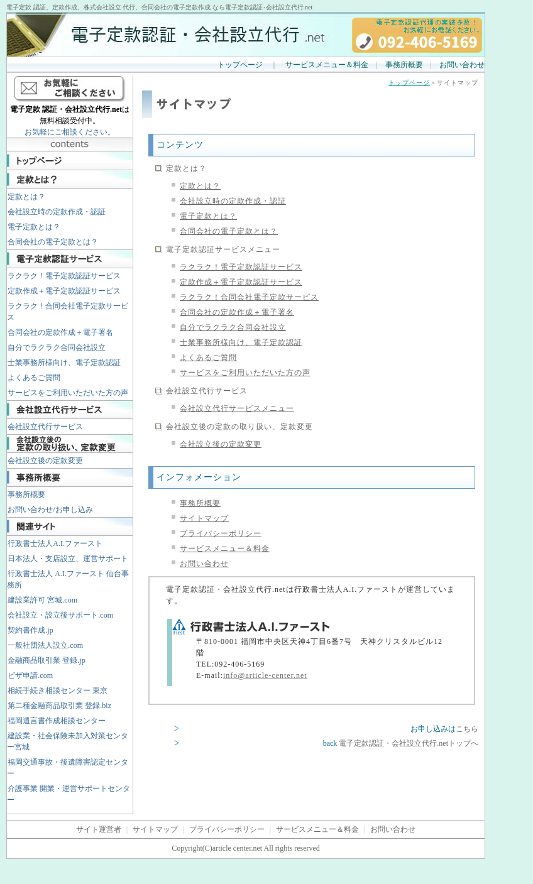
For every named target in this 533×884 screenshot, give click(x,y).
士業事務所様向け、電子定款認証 (64, 362)
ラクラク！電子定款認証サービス (64, 275)
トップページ (240, 64)
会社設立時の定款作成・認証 (57, 211)
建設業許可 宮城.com (42, 600)
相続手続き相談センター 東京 (57, 690)
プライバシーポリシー (220, 533)
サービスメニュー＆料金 (326, 64)
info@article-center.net (265, 675)
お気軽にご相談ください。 (70, 132)
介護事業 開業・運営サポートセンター (68, 794)
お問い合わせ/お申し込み (50, 509)
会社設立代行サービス (45, 426)
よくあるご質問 (34, 377)
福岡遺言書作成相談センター (57, 720)
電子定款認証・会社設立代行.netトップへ (408, 743)
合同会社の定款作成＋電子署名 (60, 332)
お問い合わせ (462, 64)
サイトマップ (204, 518)
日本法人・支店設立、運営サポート (68, 558)
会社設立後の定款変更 (45, 460)
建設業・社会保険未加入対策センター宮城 (67, 741)
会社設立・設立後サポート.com (60, 615)
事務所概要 (404, 64)
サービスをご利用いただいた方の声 (68, 392)
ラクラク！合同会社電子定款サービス (67, 312)
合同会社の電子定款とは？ (53, 241)
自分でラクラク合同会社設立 (57, 347)
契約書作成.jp (30, 630)
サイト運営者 (98, 829)
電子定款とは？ (34, 226)
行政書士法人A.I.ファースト (55, 543)
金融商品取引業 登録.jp (46, 660)
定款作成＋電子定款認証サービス (64, 290)
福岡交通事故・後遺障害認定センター (67, 768)
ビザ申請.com (30, 675)
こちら (467, 728)
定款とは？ (26, 196)
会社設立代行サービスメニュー (237, 408)
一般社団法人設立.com (45, 645)
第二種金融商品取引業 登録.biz (59, 705)
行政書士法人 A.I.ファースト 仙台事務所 (68, 579)
